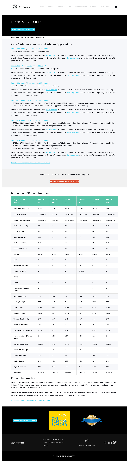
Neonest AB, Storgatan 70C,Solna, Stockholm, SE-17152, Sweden (53, 442)
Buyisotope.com (15, 37)
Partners (93, 7)
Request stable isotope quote (25, 419)
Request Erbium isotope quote (23, 30)
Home (42, 7)
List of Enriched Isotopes (28, 37)
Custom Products (64, 7)
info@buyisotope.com (87, 445)
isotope (18, 49)
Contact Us (105, 7)
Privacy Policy (68, 456)
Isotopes (51, 7)
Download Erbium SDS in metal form (64, 180)
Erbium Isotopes (40, 37)
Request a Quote (81, 7)
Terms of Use (59, 456)
